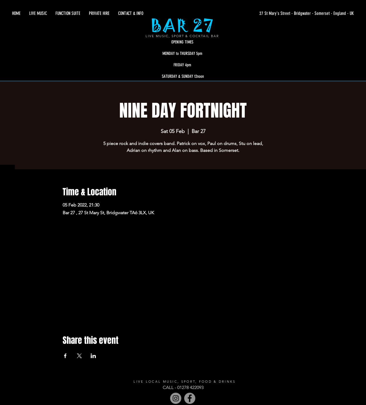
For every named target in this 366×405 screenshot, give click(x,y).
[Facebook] (189, 398)
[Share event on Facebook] (65, 356)
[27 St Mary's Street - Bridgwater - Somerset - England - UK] (299, 13)
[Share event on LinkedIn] (93, 356)
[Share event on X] (79, 356)
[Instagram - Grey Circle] (175, 398)
